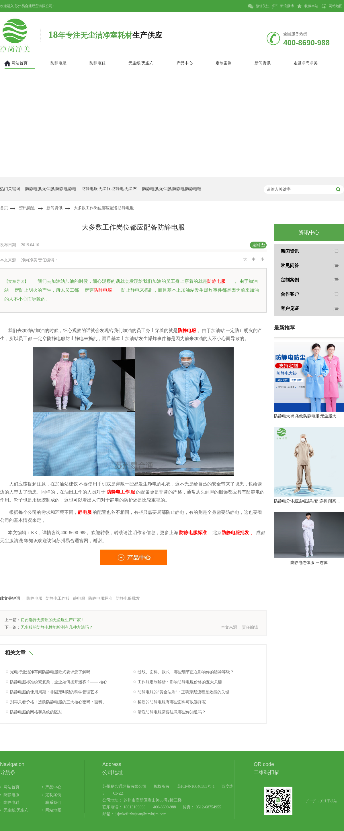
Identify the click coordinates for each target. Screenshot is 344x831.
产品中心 (53, 787)
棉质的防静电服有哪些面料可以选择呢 (172, 702)
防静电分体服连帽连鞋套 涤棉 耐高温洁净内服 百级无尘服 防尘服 (309, 501)
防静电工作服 (58, 598)
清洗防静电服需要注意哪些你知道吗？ (172, 712)
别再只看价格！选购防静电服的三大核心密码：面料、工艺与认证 (61, 702)
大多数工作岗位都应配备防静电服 (104, 208)
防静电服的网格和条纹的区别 (36, 712)
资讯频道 (27, 208)
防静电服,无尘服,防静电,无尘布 (109, 189)
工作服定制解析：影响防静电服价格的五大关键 (180, 682)
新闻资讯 (54, 208)
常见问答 (290, 265)
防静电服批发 (128, 598)
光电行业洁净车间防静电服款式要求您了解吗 (50, 672)
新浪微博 (283, 6)
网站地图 (332, 6)
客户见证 (290, 308)
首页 (4, 208)
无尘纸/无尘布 (16, 810)
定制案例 (290, 279)
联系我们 (53, 802)
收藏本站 (307, 6)
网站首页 (11, 787)
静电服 (79, 598)
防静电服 (34, 598)
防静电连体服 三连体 (309, 562)
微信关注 (258, 6)
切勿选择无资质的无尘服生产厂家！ (53, 620)
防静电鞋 (11, 802)
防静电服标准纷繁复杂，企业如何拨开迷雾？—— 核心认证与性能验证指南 (61, 682)
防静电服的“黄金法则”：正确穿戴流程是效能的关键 (183, 692)
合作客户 (290, 294)
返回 (256, 245)
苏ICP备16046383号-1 (196, 786)
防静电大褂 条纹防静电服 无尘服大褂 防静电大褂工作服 (309, 416)
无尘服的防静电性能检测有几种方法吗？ (57, 627)
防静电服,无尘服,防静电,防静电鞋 (172, 189)
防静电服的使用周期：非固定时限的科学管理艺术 (54, 692)
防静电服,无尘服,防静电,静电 (51, 189)
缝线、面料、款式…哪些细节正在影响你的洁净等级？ (186, 672)
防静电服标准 (100, 598)
